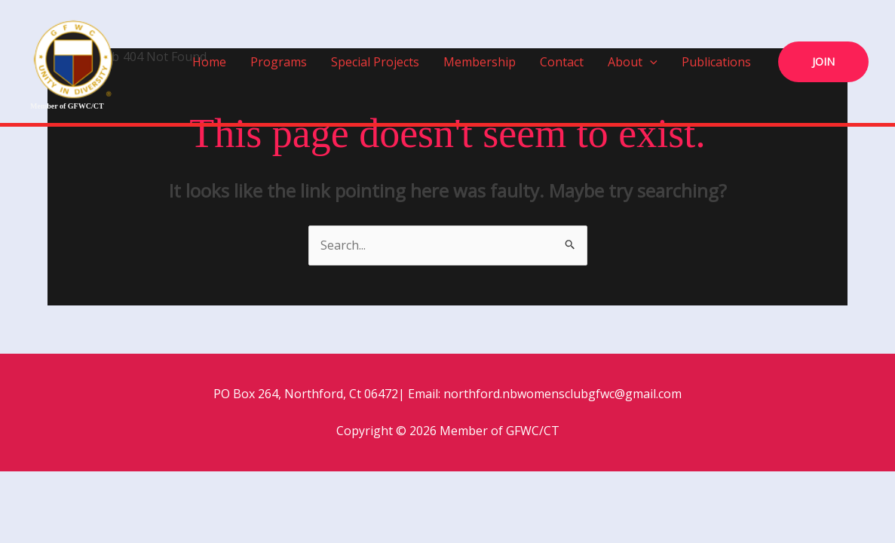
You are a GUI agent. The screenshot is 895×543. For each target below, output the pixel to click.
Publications (716, 62)
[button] (649, 61)
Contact (562, 62)
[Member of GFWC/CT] (73, 57)
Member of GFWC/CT (67, 106)
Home (209, 62)
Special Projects (375, 62)
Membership (479, 62)
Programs (278, 62)
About (632, 61)
